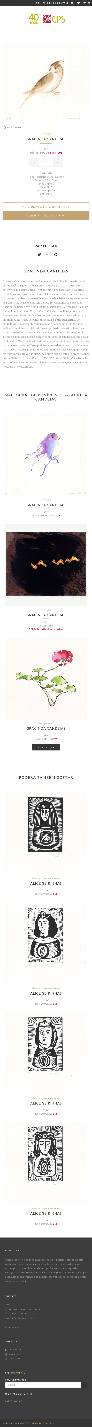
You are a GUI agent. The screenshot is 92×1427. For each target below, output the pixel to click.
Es (50, 3)
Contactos (12, 1327)
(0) (86, 3)
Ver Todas (46, 747)
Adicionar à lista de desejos (46, 206)
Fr (56, 3)
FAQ (7, 1323)
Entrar (64, 3)
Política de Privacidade (20, 1314)
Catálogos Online (19, 1394)
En (44, 3)
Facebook (13, 1350)
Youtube (12, 1354)
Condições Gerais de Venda (22, 1309)
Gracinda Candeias (46, 139)
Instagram (14, 1359)
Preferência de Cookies (20, 1318)
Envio (8, 1305)
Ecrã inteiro (12, 127)
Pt (37, 3)
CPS (15, 1373)
